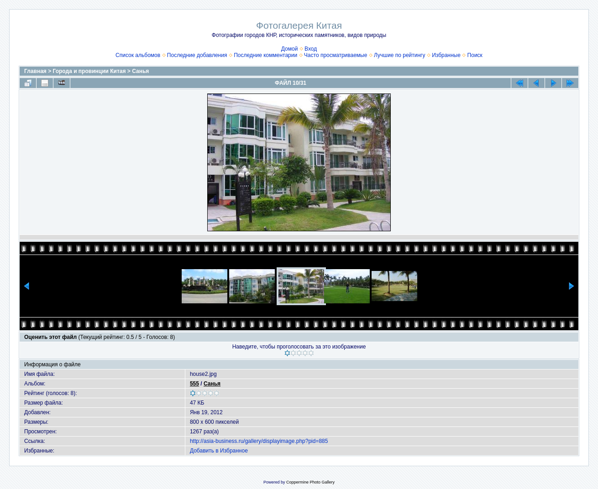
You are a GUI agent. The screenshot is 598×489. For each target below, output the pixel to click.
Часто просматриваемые (335, 55)
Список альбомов (137, 55)
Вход (310, 49)
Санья (140, 71)
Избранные (446, 55)
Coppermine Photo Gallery (310, 482)
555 (194, 383)
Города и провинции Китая (89, 71)
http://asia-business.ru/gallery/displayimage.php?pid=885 (259, 441)
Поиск (475, 55)
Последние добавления (197, 55)
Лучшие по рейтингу (399, 55)
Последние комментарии (265, 55)
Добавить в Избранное (219, 450)
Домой (289, 49)
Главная (35, 71)
